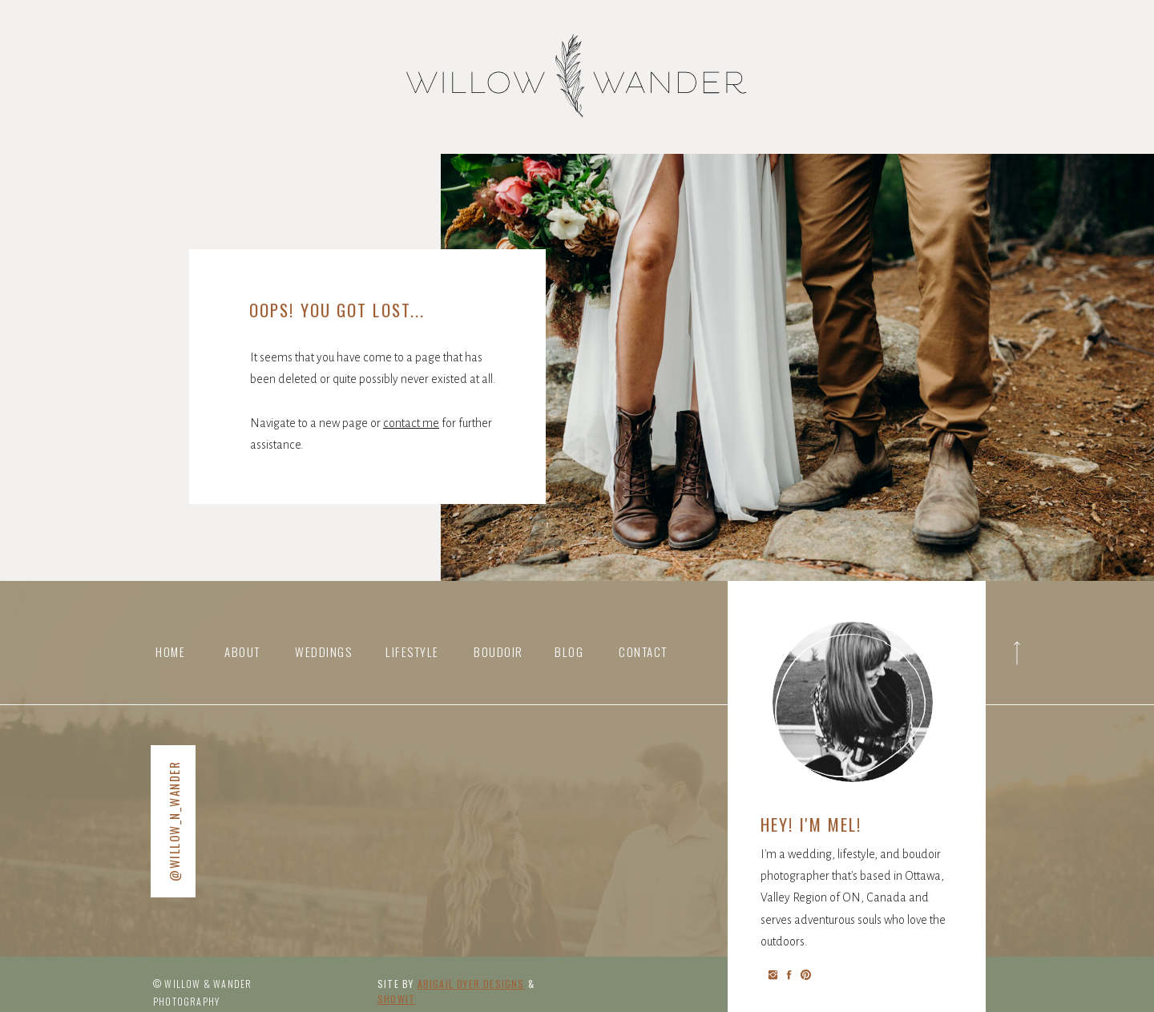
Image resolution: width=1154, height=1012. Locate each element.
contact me (411, 423)
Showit (396, 999)
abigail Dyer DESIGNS (471, 983)
